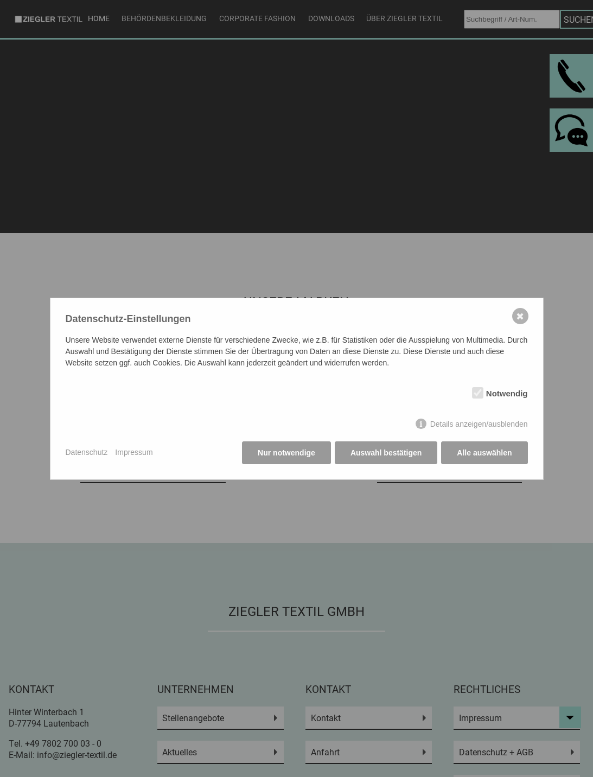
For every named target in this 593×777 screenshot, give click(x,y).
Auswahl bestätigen (386, 452)
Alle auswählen (484, 452)
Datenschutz (87, 452)
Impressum (133, 452)
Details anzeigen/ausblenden (479, 424)
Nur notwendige (286, 452)
